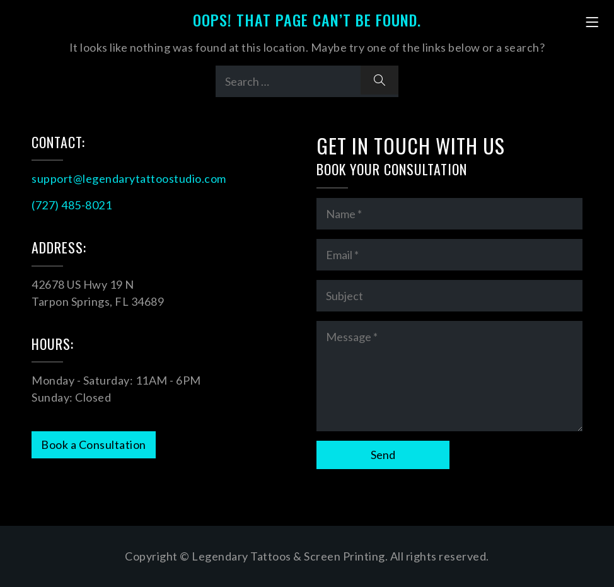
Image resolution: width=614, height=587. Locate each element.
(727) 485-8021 (72, 205)
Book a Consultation (93, 444)
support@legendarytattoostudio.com (129, 178)
